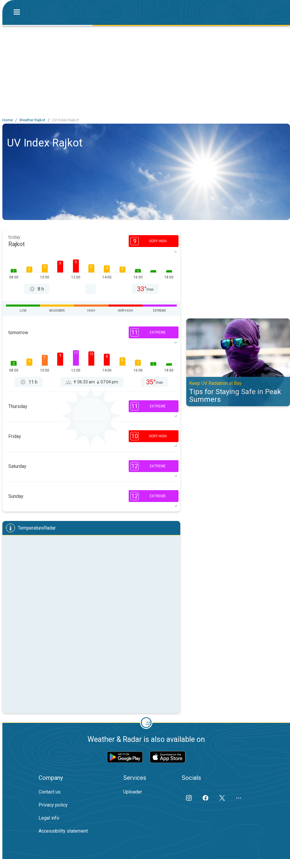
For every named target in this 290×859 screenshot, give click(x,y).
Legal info (49, 818)
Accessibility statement (63, 831)
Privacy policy (53, 805)
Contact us (49, 792)
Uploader (132, 792)
